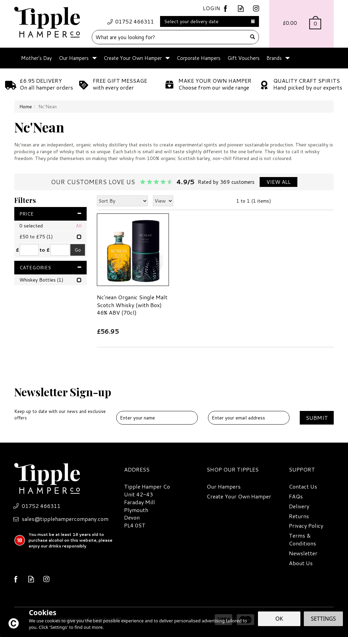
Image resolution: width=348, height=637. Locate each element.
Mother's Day (36, 58)
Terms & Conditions (302, 539)
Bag (301, 24)
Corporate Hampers (199, 58)
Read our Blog (241, 8)
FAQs (296, 496)
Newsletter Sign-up (62, 402)
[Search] (169, 37)
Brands (274, 58)
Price (50, 213)
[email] (249, 418)
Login (211, 8)
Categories (50, 267)
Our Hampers (224, 486)
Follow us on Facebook (225, 8)
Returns (299, 516)
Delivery (299, 506)
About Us (301, 563)
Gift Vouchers (243, 58)
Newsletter (303, 553)
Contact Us (303, 486)
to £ (44, 249)
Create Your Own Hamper (239, 496)
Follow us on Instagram (256, 8)
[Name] (157, 418)
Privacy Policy (306, 525)
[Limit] (163, 200)
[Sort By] (122, 200)
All (79, 225)
